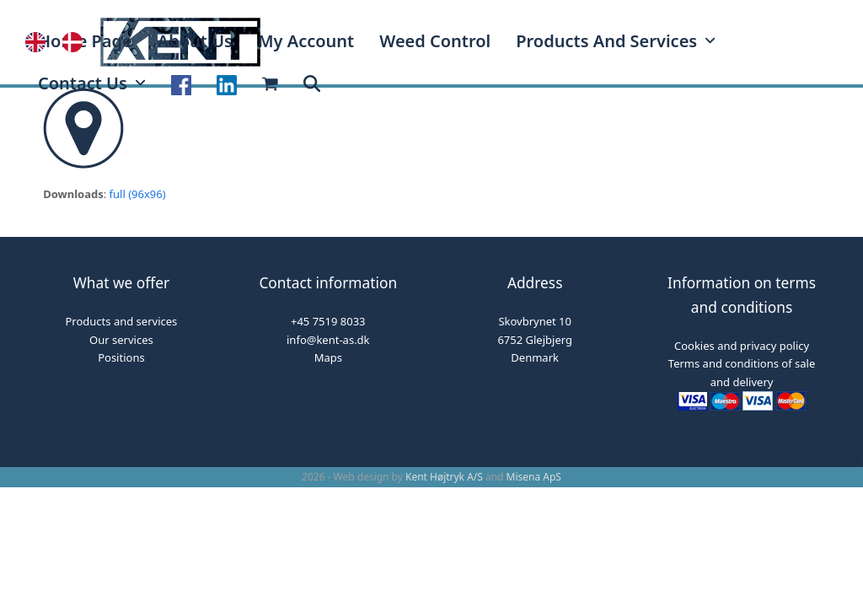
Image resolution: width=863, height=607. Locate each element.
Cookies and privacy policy (741, 345)
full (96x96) (138, 193)
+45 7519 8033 (328, 321)
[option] (76, 42)
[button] (312, 84)
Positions (121, 357)
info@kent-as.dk (328, 339)
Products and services (122, 321)
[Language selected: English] (62, 42)
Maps (328, 357)
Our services (121, 339)
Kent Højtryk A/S (444, 477)
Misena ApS (534, 477)
